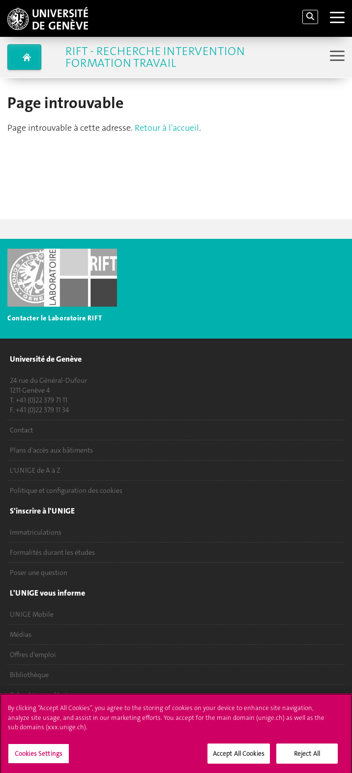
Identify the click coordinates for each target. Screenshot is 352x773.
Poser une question (38, 572)
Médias (20, 634)
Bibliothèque (29, 674)
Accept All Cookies (238, 756)
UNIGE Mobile (32, 614)
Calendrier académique (44, 694)
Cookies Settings (38, 756)
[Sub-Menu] (336, 56)
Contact (21, 430)
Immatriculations (35, 532)
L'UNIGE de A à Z (35, 470)
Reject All (307, 756)
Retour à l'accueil (167, 128)
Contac (18, 318)
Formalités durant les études (52, 552)
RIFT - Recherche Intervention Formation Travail (155, 57)
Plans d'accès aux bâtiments (51, 450)
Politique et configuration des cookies (66, 490)
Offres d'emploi (33, 654)
